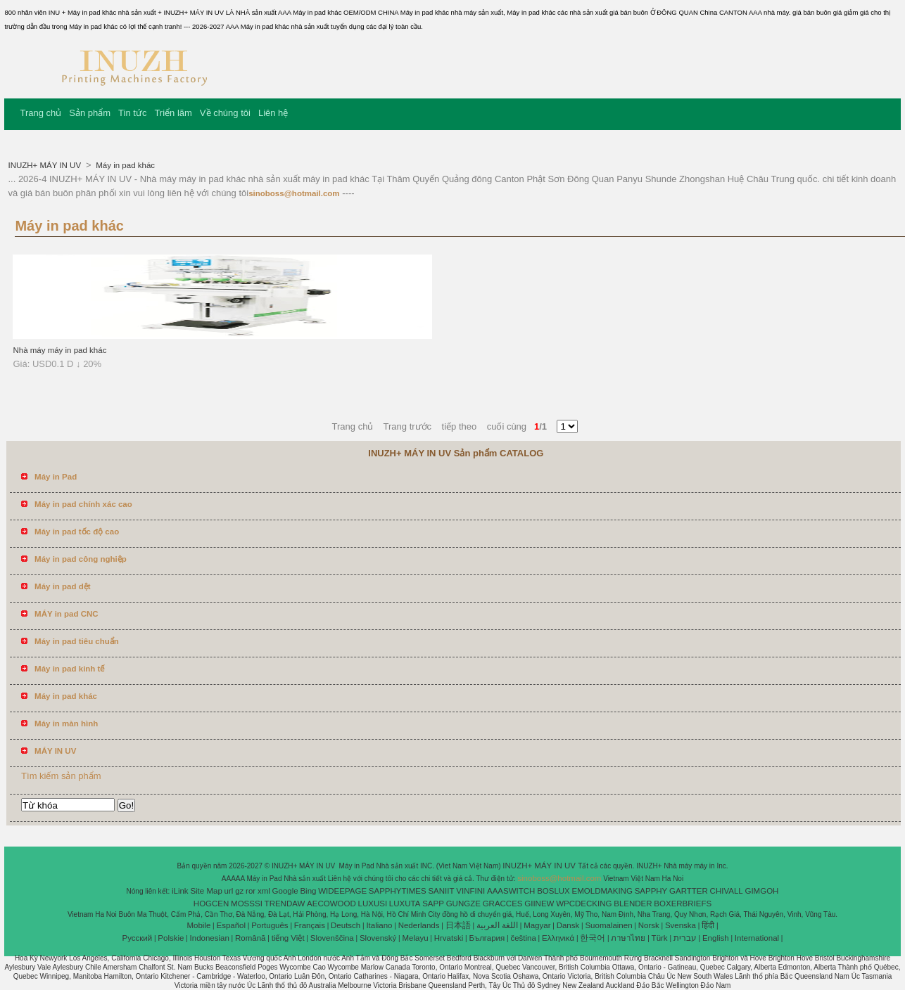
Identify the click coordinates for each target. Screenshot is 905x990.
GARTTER (688, 891)
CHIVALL (726, 891)
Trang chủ (40, 113)
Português (269, 925)
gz (239, 891)
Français (309, 925)
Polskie (171, 938)
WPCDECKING (584, 903)
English (715, 938)
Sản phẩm (89, 113)
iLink (180, 891)
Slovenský (378, 938)
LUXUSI (373, 903)
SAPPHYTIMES (397, 891)
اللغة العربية (497, 925)
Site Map (206, 891)
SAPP (433, 903)
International (757, 938)
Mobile (198, 925)
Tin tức (132, 113)
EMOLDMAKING (602, 891)
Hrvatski (449, 938)
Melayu (415, 938)
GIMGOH (761, 891)
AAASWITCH (511, 891)
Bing (308, 891)
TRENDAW (285, 903)
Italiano (379, 925)
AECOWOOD (331, 903)
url (229, 891)
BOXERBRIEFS (682, 903)
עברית (685, 938)
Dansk (568, 925)
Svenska (680, 925)
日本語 (458, 925)
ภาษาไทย (628, 938)
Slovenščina (332, 938)
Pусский (137, 938)
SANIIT (441, 891)
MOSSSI (246, 903)
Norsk (648, 925)
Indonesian (209, 938)
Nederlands (419, 925)
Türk (660, 938)
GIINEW (539, 903)
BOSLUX (553, 891)
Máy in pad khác (124, 165)
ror (250, 891)
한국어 (592, 938)
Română (250, 938)
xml (264, 891)
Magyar (537, 925)
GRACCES (503, 903)
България (487, 938)
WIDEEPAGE (342, 891)
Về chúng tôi (225, 113)
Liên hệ (273, 113)
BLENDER (633, 903)
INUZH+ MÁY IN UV (45, 165)
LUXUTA (405, 903)
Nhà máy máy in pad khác (59, 350)
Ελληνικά (558, 938)
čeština (523, 938)
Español (231, 925)
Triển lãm (172, 113)
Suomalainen (608, 925)
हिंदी (708, 925)
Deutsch (345, 925)
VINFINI (470, 891)
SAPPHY (651, 891)
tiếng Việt (288, 938)
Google (285, 891)
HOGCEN (211, 903)
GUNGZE (463, 903)
